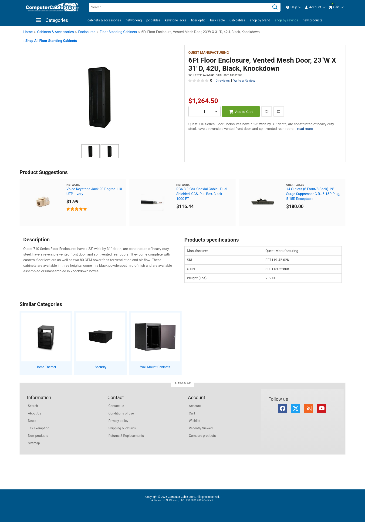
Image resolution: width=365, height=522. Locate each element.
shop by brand (260, 20)
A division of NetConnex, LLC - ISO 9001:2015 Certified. (182, 500)
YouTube (321, 408)
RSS (308, 408)
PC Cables (153, 20)
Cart (192, 413)
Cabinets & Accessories (104, 20)
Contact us (116, 406)
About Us (34, 413)
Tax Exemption (38, 428)
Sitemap (34, 443)
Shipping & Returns (122, 428)
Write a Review (244, 81)
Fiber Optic (198, 20)
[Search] (275, 7)
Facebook (282, 408)
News (32, 421)
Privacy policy (118, 421)
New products (312, 20)
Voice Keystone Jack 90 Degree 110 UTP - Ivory (94, 191)
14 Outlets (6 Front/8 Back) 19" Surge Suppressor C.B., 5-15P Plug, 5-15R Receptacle (313, 194)
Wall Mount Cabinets (155, 367)
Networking (134, 20)
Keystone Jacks (175, 20)
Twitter (295, 408)
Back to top (184, 382)
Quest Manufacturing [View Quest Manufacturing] (208, 53)
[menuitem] (294, 7)
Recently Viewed (201, 428)
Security (100, 367)
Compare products (202, 436)
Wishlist (194, 421)
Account (195, 406)
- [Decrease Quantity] (192, 111)
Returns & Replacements (126, 436)
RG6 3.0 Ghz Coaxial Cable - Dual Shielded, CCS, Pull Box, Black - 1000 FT (201, 194)
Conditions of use (121, 413)
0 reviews (223, 81)
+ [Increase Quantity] (216, 111)
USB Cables (237, 20)
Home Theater (46, 367)
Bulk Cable (217, 20)
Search (33, 406)
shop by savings (286, 20)
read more (305, 129)
